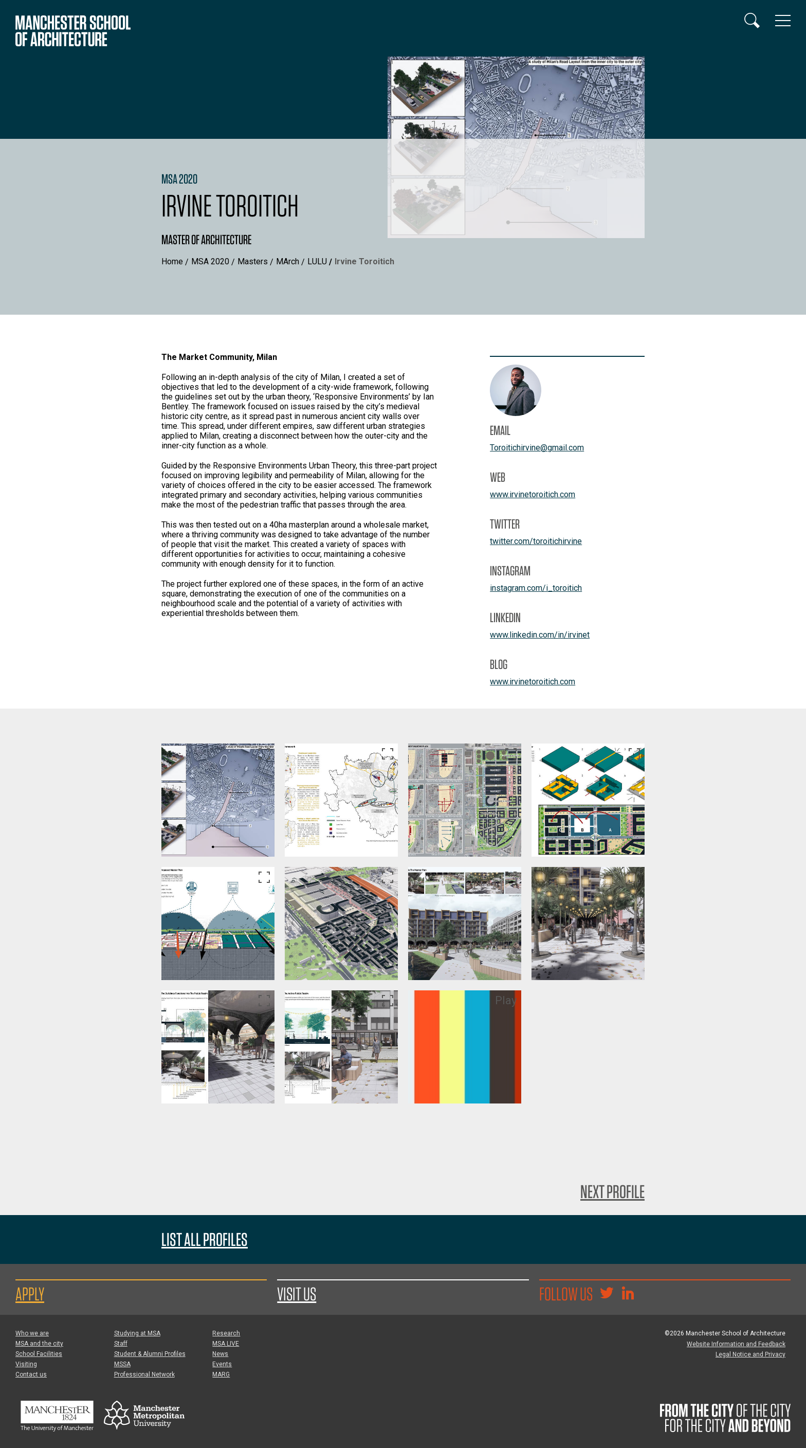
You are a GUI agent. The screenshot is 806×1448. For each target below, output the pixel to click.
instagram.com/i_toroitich (536, 588)
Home (172, 261)
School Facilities (38, 1354)
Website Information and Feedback (736, 1344)
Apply (29, 1293)
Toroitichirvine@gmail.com (537, 447)
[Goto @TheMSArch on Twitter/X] (606, 1294)
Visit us (296, 1293)
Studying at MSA (137, 1333)
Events (222, 1364)
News (220, 1354)
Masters (252, 261)
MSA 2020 (210, 261)
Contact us (31, 1374)
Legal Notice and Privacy (750, 1354)
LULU (317, 261)
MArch (287, 261)
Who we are (32, 1333)
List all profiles (204, 1239)
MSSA (122, 1364)
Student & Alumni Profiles (150, 1354)
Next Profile (612, 1191)
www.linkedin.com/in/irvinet (540, 635)
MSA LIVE (225, 1343)
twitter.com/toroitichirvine (536, 541)
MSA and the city (39, 1343)
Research (226, 1333)
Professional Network (144, 1374)
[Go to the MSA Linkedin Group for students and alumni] (627, 1294)
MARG (221, 1374)
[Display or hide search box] (752, 20)
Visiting (26, 1364)
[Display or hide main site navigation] (783, 20)
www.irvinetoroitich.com (532, 494)
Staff (120, 1343)
